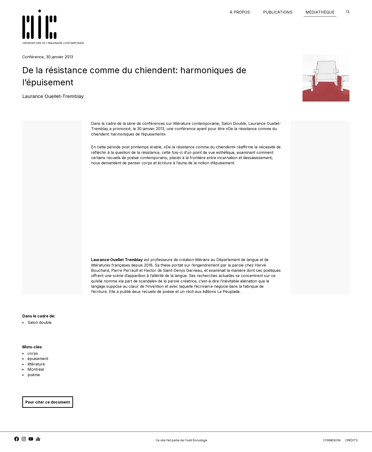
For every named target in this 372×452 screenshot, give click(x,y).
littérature (36, 364)
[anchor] (38, 439)
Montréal (36, 369)
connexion (331, 440)
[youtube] (30, 439)
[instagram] (23, 439)
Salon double (39, 322)
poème (34, 374)
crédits (351, 440)
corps (33, 353)
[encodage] (348, 12)
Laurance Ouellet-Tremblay (53, 96)
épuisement (38, 358)
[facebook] (16, 439)
